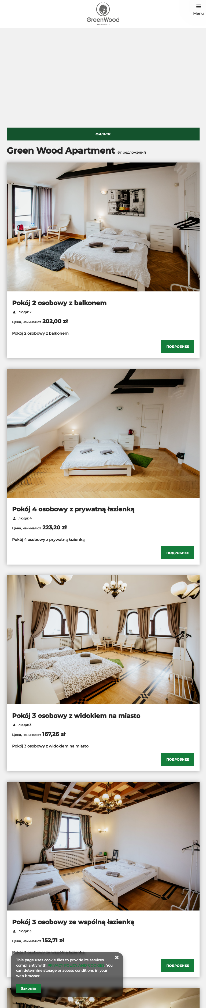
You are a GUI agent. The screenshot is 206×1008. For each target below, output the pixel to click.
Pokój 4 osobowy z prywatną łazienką (73, 509)
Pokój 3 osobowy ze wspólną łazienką (73, 922)
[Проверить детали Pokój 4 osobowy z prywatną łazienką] (177, 552)
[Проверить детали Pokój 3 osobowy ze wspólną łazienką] (177, 965)
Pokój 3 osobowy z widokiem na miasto (76, 716)
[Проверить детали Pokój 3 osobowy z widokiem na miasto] (177, 759)
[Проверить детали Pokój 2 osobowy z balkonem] (177, 346)
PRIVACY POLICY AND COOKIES (75, 965)
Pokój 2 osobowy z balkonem (59, 303)
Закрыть (28, 988)
